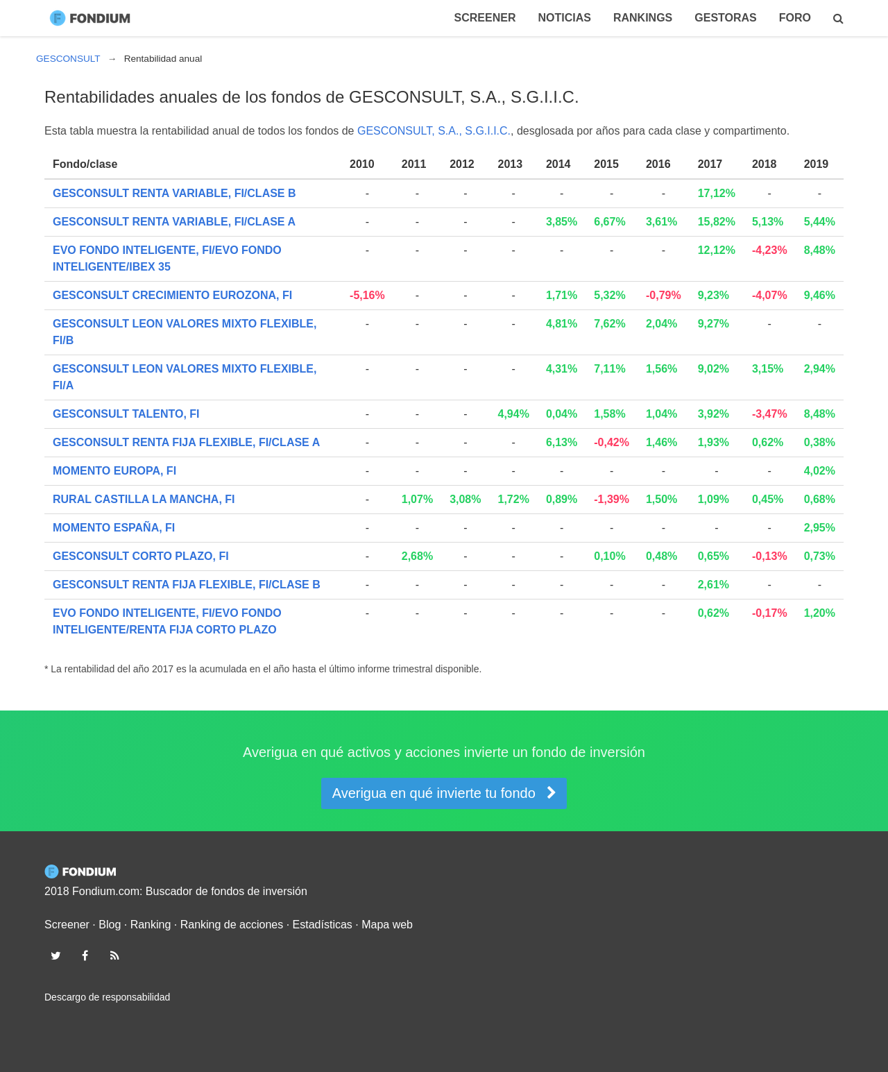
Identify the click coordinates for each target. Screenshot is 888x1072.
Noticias (564, 18)
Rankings (642, 18)
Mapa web (387, 924)
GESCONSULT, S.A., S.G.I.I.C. (434, 131)
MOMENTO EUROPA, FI (114, 471)
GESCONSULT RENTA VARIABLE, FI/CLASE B (174, 193)
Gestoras (725, 18)
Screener (485, 18)
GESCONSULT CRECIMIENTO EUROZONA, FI (172, 295)
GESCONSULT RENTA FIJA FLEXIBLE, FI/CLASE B (187, 584)
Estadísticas (322, 924)
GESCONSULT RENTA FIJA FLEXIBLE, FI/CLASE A (186, 442)
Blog (110, 924)
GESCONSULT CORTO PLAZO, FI (141, 556)
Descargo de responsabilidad (107, 997)
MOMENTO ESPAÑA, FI (114, 528)
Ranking (150, 924)
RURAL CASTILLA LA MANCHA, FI (144, 499)
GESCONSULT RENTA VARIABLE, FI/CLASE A (174, 222)
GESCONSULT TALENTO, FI (126, 414)
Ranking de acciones (232, 924)
